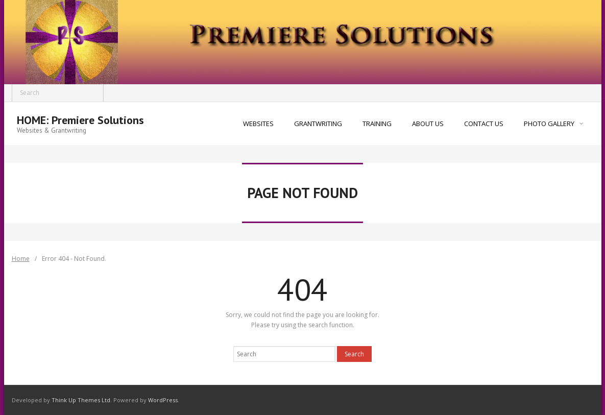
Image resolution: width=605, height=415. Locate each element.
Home (21, 258)
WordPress (163, 400)
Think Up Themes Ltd (81, 400)
